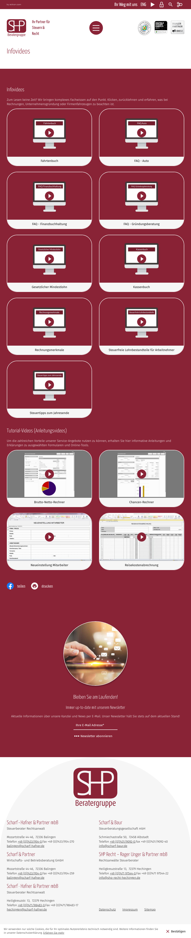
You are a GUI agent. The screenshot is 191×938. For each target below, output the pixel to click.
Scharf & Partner (21, 854)
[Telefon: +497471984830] (31, 905)
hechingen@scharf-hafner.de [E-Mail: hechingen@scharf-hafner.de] (27, 909)
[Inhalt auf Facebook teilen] (19, 586)
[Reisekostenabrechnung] (141, 541)
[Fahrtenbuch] (49, 137)
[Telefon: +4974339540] (30, 841)
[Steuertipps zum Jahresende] (49, 389)
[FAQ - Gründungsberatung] (141, 200)
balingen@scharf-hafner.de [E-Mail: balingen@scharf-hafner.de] (25, 846)
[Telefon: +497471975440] (123, 873)
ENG (143, 4)
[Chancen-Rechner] (141, 478)
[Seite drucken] (45, 586)
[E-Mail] (95, 725)
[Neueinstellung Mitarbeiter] (49, 541)
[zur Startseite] (16, 28)
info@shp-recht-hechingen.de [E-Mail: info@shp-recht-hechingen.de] (119, 878)
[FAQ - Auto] (141, 137)
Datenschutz (107, 909)
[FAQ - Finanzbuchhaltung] (49, 200)
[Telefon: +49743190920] (122, 841)
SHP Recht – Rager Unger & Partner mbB (133, 854)
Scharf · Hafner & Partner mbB (32, 886)
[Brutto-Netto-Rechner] (49, 478)
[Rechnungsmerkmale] (49, 326)
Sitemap (150, 909)
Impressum (130, 909)
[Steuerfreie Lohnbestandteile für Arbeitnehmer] (141, 326)
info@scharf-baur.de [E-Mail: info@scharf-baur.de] (113, 846)
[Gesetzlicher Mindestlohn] (49, 263)
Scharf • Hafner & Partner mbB (32, 823)
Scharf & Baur (110, 823)
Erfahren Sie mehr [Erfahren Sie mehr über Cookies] (53, 932)
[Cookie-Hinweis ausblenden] (176, 931)
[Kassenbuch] (141, 263)
